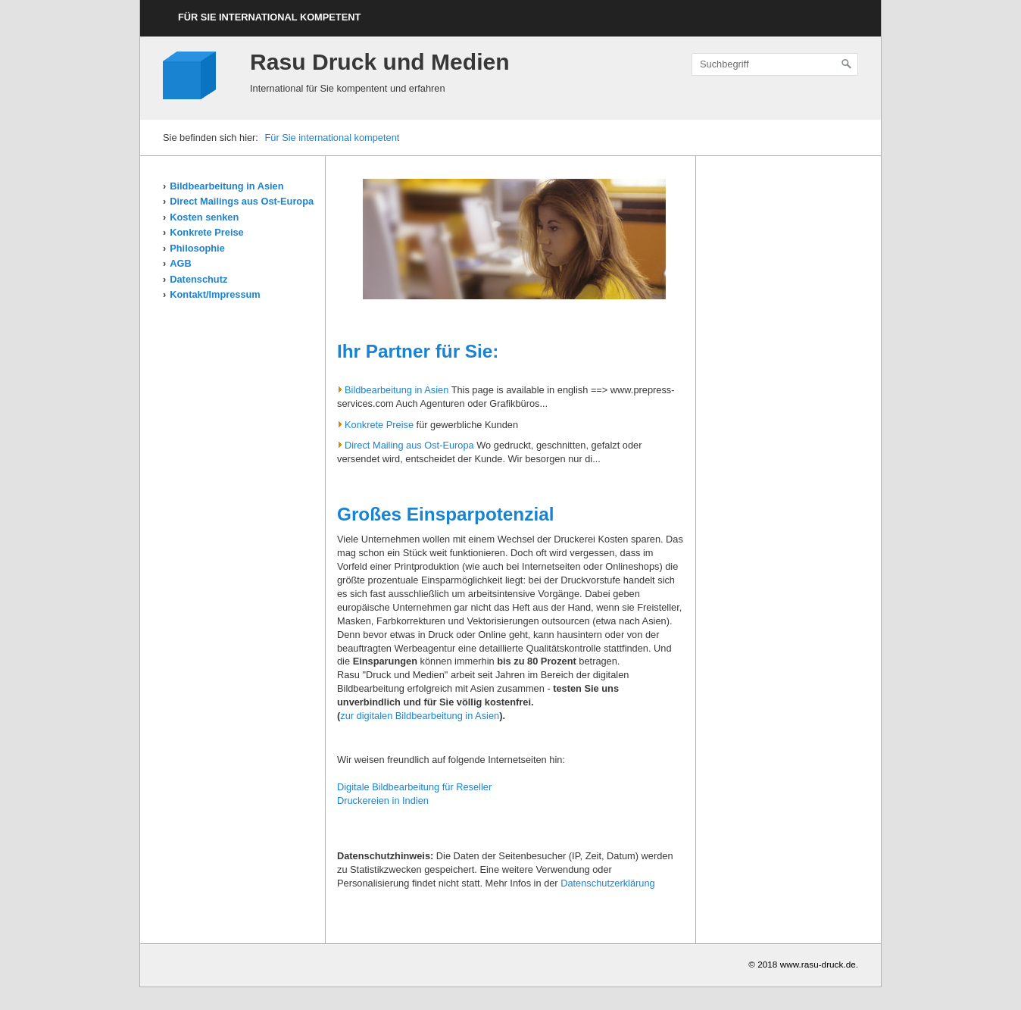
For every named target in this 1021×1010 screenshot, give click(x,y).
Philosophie (197, 248)
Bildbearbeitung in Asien (226, 186)
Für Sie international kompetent (269, 17)
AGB (180, 263)
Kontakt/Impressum (215, 294)
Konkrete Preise (206, 232)
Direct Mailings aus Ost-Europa (242, 201)
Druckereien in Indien (383, 800)
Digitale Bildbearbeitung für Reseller (414, 787)
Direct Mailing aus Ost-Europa (405, 445)
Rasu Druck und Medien (380, 61)
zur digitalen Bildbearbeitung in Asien (419, 715)
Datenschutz (198, 279)
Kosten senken (204, 217)
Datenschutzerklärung (607, 883)
